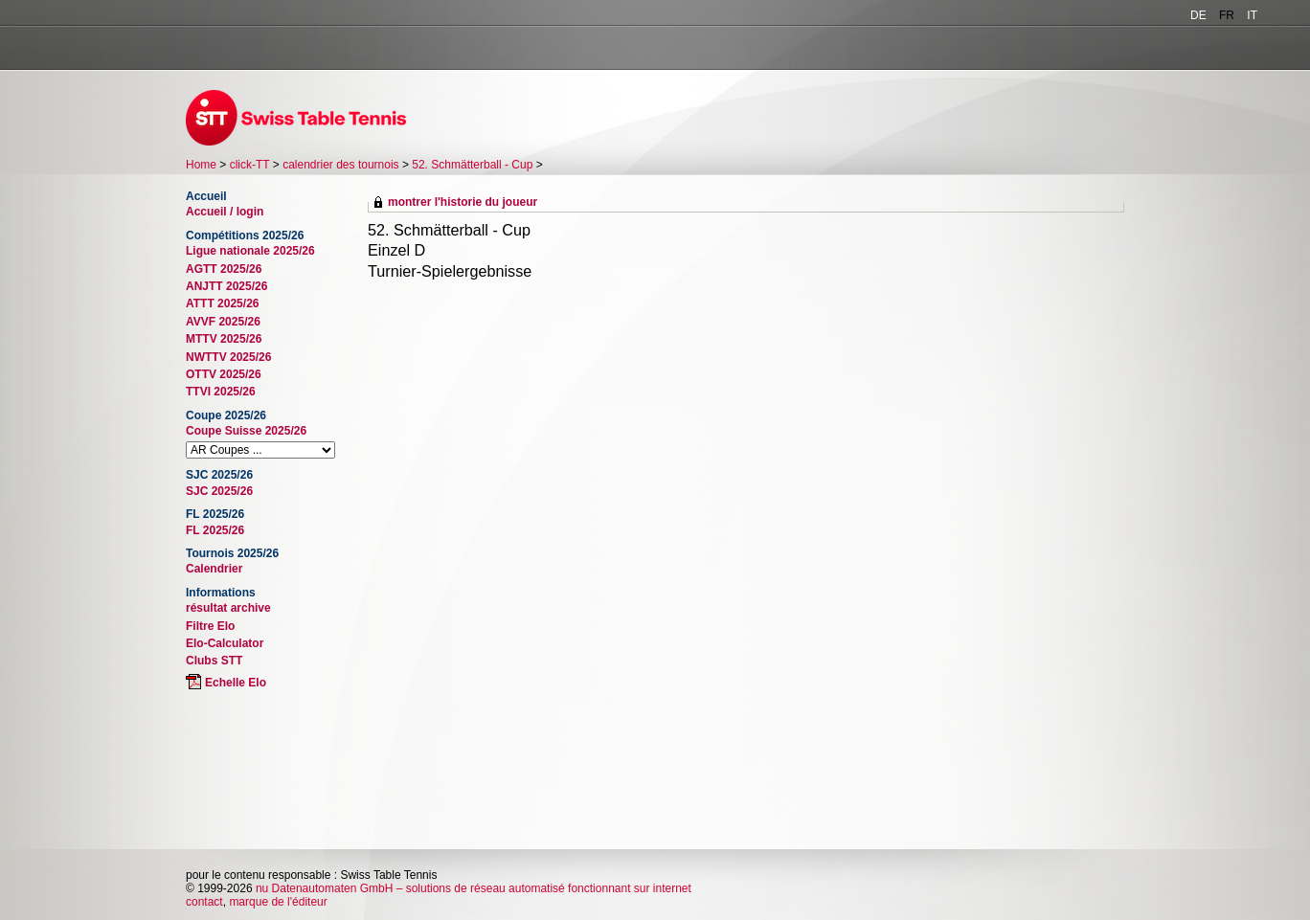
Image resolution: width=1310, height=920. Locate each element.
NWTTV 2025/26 (228, 357)
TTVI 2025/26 (221, 391)
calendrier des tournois (340, 164)
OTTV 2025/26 (223, 374)
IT (1252, 15)
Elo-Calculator (224, 643)
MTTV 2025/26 (223, 339)
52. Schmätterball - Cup (472, 164)
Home (201, 164)
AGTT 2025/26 (223, 269)
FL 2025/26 (215, 530)
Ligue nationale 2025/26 (250, 251)
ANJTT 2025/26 (226, 286)
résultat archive (228, 608)
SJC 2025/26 (219, 491)
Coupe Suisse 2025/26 (246, 431)
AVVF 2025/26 (223, 321)
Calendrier (214, 568)
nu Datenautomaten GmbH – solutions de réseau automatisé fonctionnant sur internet (473, 888)
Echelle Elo (235, 682)
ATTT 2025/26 (222, 303)
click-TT (250, 164)
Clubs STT (214, 660)
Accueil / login (224, 211)
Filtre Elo (210, 626)
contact (204, 902)
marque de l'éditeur (278, 902)
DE (1198, 15)
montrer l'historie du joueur (462, 202)
